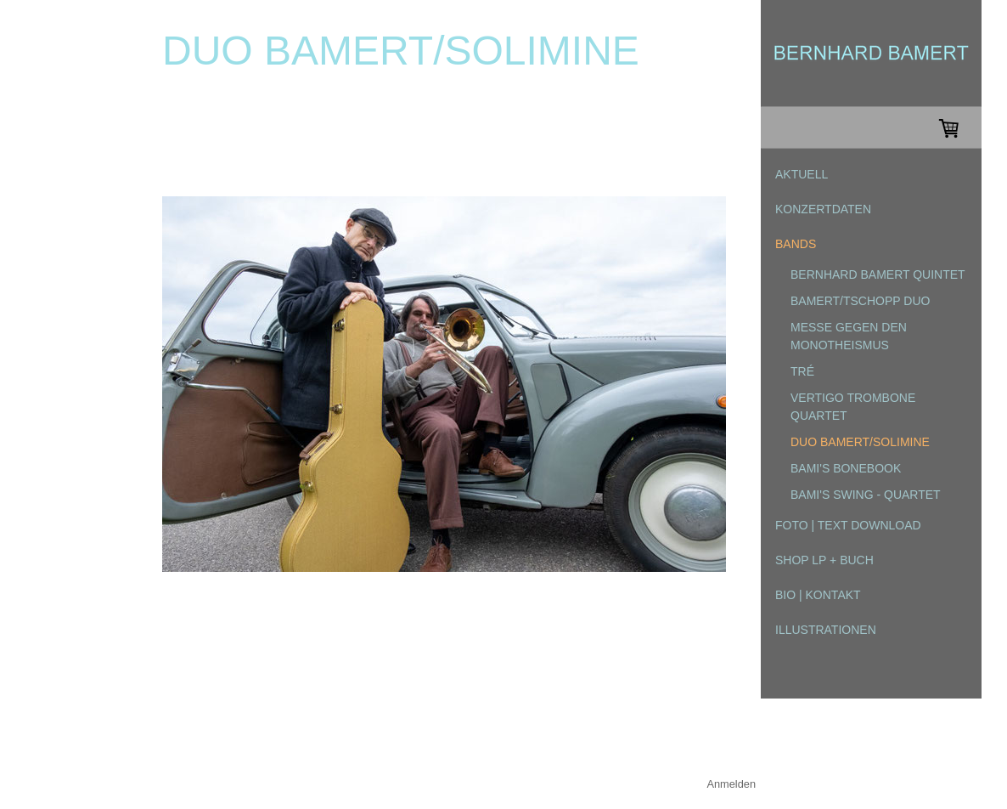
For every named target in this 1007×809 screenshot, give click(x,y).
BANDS (795, 244)
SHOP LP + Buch (824, 560)
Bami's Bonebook (845, 468)
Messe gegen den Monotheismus (848, 336)
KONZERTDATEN (823, 209)
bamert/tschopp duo (860, 301)
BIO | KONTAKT (818, 595)
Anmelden (731, 784)
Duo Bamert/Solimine (860, 442)
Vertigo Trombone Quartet (852, 406)
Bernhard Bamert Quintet (877, 274)
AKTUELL (801, 174)
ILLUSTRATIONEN (825, 629)
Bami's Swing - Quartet (865, 494)
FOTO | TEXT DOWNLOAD (848, 525)
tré (802, 371)
